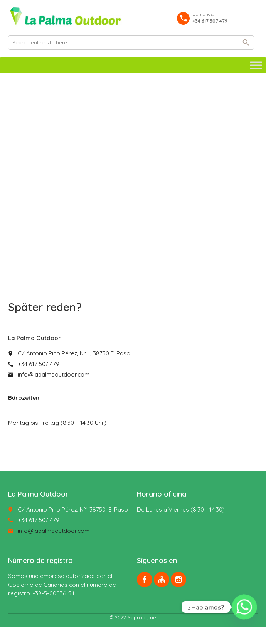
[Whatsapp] (244, 607)
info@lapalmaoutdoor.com (53, 374)
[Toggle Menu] (256, 65)
